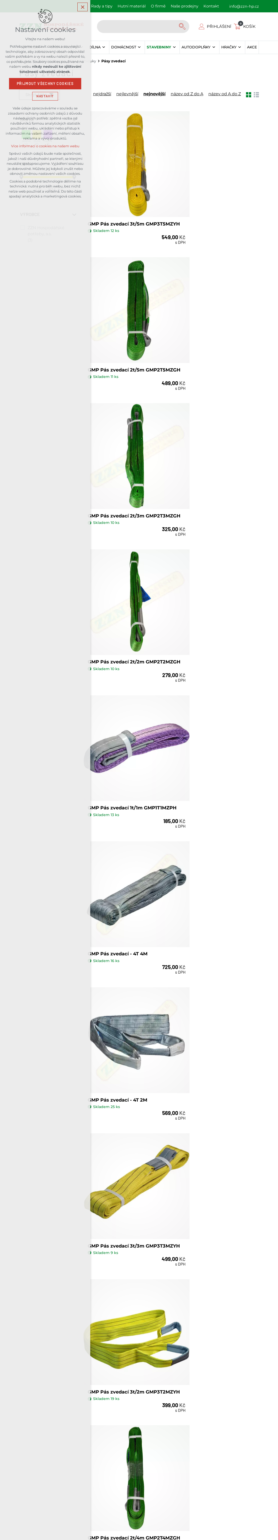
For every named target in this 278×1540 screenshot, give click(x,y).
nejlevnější (127, 94)
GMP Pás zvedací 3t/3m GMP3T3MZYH (206, 600)
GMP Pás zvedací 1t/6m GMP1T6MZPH (116, 863)
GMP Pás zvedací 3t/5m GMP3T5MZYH (116, 205)
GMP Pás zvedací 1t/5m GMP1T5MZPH (206, 863)
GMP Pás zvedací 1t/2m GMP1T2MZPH (116, 1127)
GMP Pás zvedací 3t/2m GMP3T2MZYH (116, 732)
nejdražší (102, 94)
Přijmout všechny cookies (45, 84)
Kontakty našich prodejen (185, 1321)
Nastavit (45, 96)
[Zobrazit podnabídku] (104, 47)
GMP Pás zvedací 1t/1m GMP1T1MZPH (115, 468)
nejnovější (154, 94)
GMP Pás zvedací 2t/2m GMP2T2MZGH (206, 337)
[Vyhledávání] (182, 26)
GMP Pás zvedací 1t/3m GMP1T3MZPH (206, 995)
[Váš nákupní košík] (246, 26)
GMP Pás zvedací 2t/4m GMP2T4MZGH (206, 732)
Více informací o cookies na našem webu (45, 146)
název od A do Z (224, 94)
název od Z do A (187, 94)
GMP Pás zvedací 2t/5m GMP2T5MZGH (206, 205)
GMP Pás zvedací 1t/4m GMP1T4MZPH (116, 995)
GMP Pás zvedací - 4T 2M (118, 597)
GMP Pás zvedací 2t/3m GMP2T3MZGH (116, 337)
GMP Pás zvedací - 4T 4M (208, 466)
